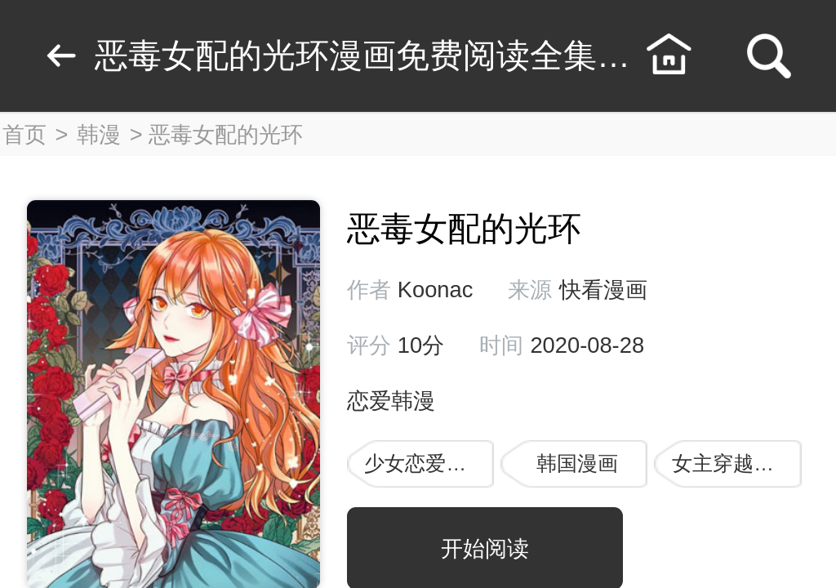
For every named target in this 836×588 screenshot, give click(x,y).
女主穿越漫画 (733, 463)
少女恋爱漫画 (425, 463)
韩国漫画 (577, 463)
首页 (24, 134)
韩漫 (99, 134)
